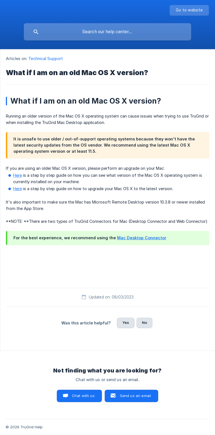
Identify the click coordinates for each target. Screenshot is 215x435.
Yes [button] (125, 322)
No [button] (144, 322)
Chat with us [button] (83, 395)
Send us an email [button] (135, 395)
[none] (189, 10)
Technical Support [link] (45, 58)
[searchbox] (107, 31)
